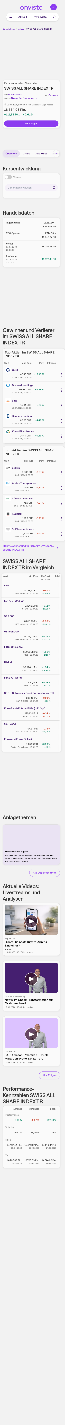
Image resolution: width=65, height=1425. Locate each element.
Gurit (15, 370)
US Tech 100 (11, 631)
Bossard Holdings (22, 385)
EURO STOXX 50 (14, 601)
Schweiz (53, 95)
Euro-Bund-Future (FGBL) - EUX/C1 (25, 708)
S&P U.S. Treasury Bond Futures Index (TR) (29, 693)
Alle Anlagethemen (44, 872)
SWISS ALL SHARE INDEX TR (39, 29)
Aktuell (22, 17)
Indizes (21, 29)
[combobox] (31, 187)
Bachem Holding (22, 416)
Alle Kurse (41, 153)
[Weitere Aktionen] (61, 375)
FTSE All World (13, 677)
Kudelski (17, 514)
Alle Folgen (49, 1075)
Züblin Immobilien (22, 498)
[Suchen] (54, 188)
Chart (26, 153)
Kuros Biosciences (23, 431)
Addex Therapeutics (24, 483)
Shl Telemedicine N (23, 529)
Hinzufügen (31, 123)
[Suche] (54, 17)
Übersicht (11, 153)
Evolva (16, 467)
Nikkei (8, 662)
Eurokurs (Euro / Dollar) (18, 739)
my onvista (40, 17)
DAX (6, 585)
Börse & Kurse (9, 29)
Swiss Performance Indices (27, 98)
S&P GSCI (10, 723)
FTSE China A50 (13, 647)
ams (14, 400)
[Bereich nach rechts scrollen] (56, 153)
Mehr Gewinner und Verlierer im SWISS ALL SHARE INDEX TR (31, 547)
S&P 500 (9, 616)
